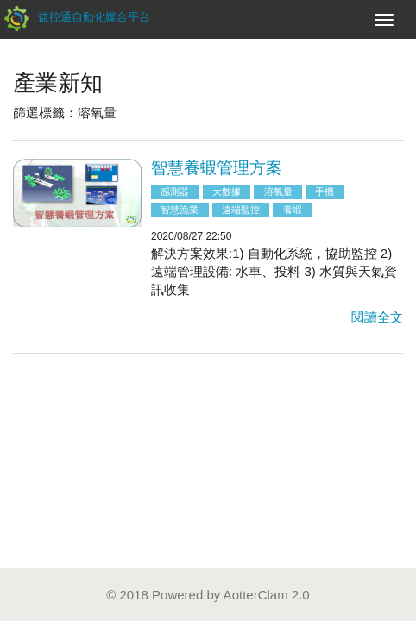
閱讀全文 (377, 317)
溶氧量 (278, 191)
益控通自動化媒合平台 (75, 16)
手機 (324, 191)
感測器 (175, 191)
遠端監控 (241, 209)
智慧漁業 (180, 209)
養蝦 (292, 209)
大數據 (226, 191)
